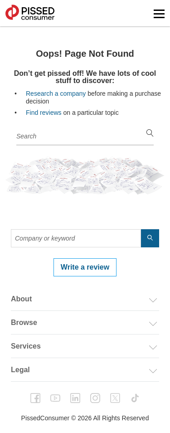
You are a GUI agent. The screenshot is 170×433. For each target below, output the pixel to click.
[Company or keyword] (85, 136)
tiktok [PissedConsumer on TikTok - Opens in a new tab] (135, 398)
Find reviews (44, 112)
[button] (159, 14)
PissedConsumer (29, 13)
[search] (150, 133)
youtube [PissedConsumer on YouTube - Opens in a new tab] (55, 398)
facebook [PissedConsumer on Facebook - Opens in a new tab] (35, 398)
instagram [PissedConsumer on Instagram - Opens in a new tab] (95, 398)
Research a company (56, 93)
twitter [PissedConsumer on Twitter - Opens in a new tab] (115, 398)
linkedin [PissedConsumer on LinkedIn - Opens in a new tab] (75, 398)
